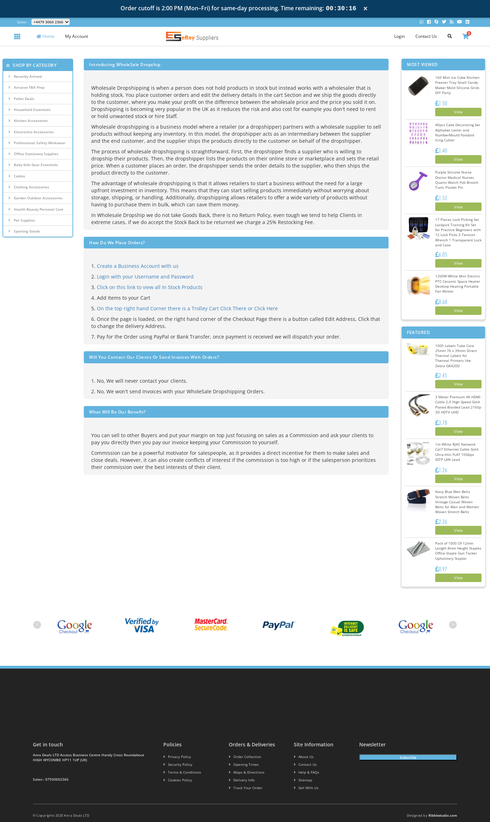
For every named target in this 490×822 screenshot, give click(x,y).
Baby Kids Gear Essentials (33, 164)
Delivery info (240, 766)
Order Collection (243, 743)
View (455, 112)
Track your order (244, 773)
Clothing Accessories (28, 186)
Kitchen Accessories (28, 120)
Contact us (304, 750)
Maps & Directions (244, 758)
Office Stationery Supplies (33, 153)
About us (303, 743)
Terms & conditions (180, 758)
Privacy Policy (175, 743)
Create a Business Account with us (138, 266)
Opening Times (242, 750)
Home (45, 36)
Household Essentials (29, 109)
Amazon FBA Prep (26, 87)
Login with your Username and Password (145, 276)
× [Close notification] (365, 8)
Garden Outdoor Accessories (35, 197)
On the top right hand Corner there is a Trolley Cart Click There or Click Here (187, 308)
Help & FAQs (305, 758)
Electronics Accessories (31, 131)
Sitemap (302, 766)
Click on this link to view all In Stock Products (150, 287)
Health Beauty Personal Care (35, 209)
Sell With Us (304, 773)
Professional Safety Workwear (36, 142)
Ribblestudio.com (442, 801)
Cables (16, 176)
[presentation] (37, 611)
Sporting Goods (24, 231)
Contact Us (426, 36)
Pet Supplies (21, 220)
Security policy (175, 750)
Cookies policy (175, 766)
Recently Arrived (25, 76)
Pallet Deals (21, 98)
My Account (76, 36)
